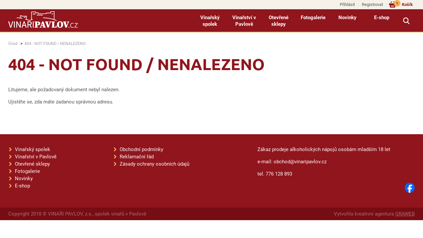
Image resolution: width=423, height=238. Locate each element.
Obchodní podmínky (141, 149)
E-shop (381, 17)
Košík (403, 4)
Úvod (13, 43)
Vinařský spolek (210, 21)
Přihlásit (347, 4)
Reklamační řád (137, 157)
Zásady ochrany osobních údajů (154, 164)
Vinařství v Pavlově (244, 21)
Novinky (347, 17)
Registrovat (372, 4)
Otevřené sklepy (278, 21)
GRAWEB (405, 214)
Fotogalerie (313, 17)
